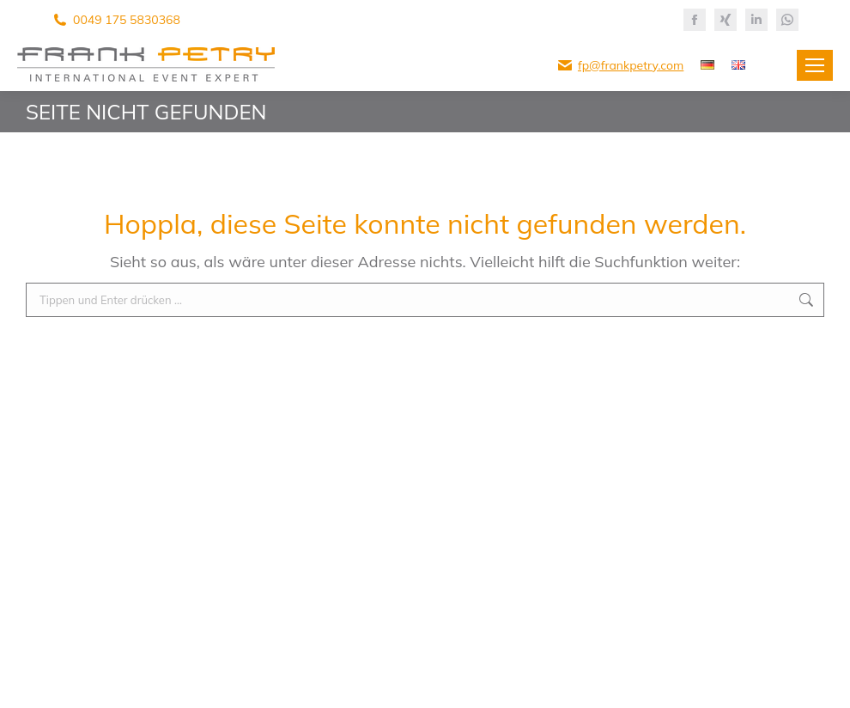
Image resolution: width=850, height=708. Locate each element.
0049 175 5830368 (126, 19)
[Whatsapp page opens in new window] (787, 20)
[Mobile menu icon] (815, 65)
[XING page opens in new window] (725, 20)
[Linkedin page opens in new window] (756, 20)
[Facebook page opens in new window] (694, 20)
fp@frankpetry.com (630, 65)
